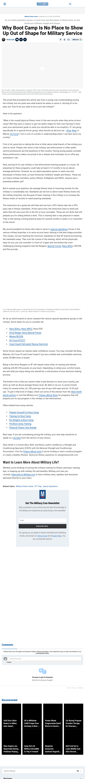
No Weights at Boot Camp (21, 419)
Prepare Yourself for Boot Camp (24, 412)
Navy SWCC (26, 328)
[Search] (68, 4)
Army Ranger (15, 332)
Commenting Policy (42, 653)
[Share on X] (64, 39)
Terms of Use (42, 535)
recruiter (17, 437)
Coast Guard (15, 343)
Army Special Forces (31, 332)
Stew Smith (11, 39)
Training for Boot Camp (20, 415)
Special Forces (54, 245)
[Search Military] (38, 771)
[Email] (68, 39)
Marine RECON (16, 336)
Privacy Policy (56, 535)
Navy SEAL (67, 245)
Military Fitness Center (31, 16)
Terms (68, 688)
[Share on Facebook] (60, 39)
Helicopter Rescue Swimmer (34, 343)
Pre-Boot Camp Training (20, 423)
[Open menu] (5, 4)
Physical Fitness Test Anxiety (22, 427)
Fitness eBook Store (48, 394)
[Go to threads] (17, 39)
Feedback (80, 688)
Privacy (74, 688)
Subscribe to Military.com (23, 474)
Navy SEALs (14, 328)
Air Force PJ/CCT (17, 339)
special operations (59, 228)
